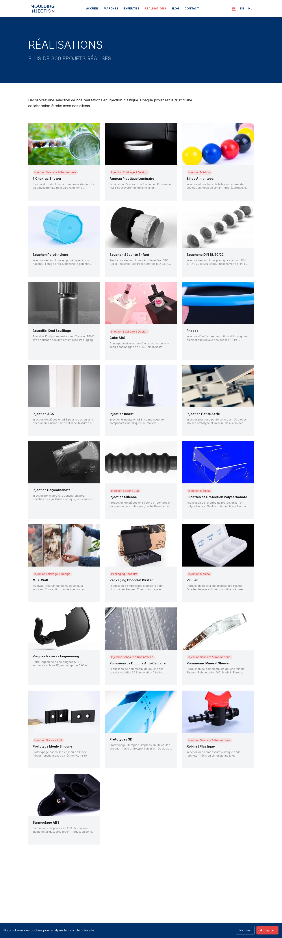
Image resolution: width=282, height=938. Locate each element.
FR (234, 8)
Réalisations (155, 8)
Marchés (111, 8)
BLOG (175, 8)
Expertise (131, 8)
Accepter (267, 930)
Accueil (92, 8)
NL (250, 8)
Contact (192, 8)
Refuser (245, 930)
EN (242, 8)
